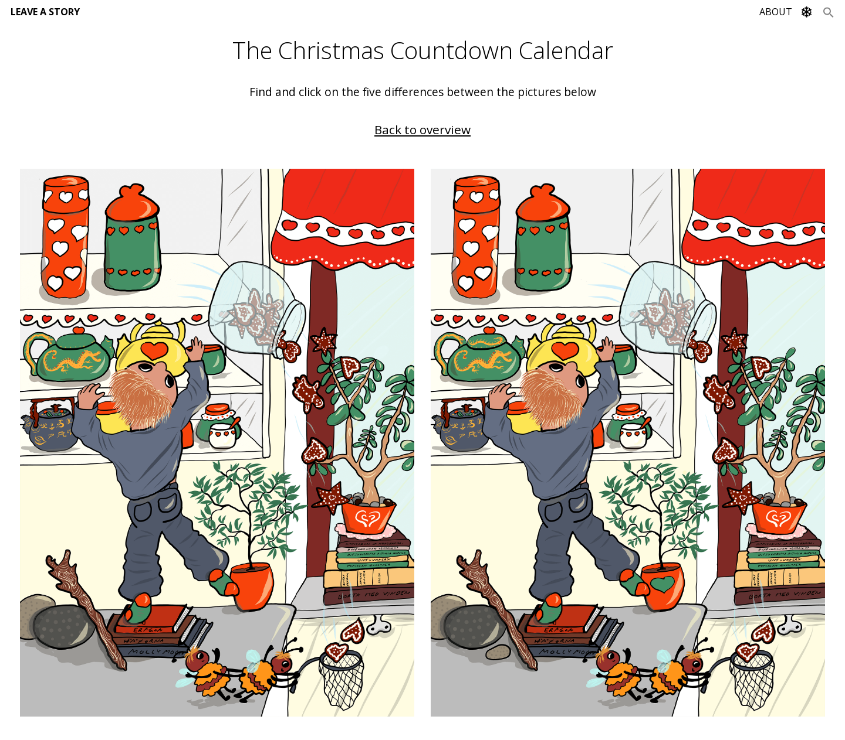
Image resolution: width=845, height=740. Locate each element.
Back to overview (422, 129)
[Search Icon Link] (828, 11)
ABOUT (775, 11)
